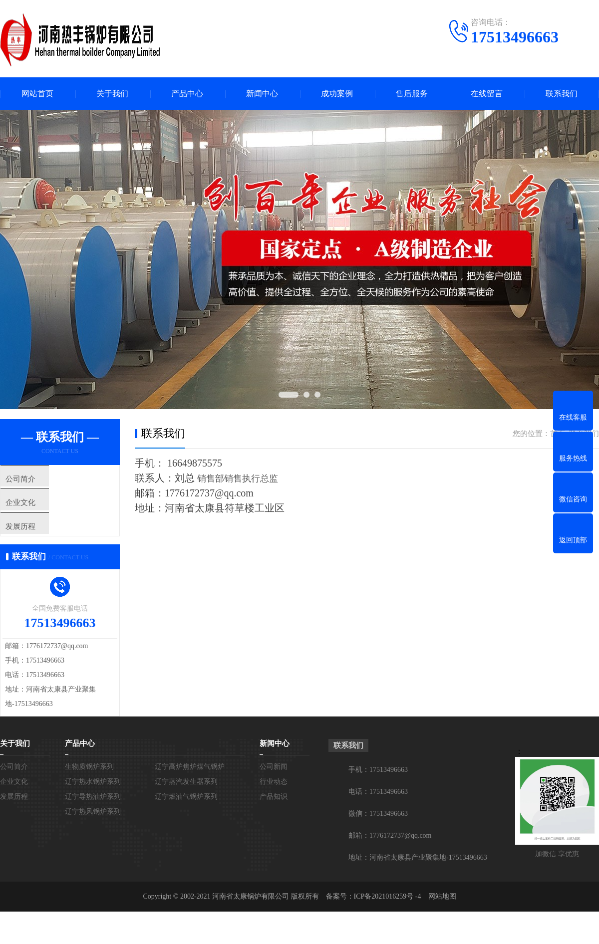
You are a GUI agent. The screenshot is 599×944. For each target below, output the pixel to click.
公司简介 (38, 480)
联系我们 (562, 93)
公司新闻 (274, 784)
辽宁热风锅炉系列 (93, 829)
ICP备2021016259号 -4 (387, 914)
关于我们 (112, 93)
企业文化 (38, 509)
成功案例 (337, 93)
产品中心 (187, 93)
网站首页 (37, 93)
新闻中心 (262, 93)
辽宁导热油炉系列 (93, 814)
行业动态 (274, 799)
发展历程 (38, 539)
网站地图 (442, 914)
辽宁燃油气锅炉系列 (186, 814)
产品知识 (274, 814)
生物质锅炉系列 (89, 784)
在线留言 (487, 93)
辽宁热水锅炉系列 (93, 799)
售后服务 (412, 93)
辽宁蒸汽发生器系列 (186, 799)
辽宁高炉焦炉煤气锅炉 (190, 784)
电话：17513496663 (378, 809)
